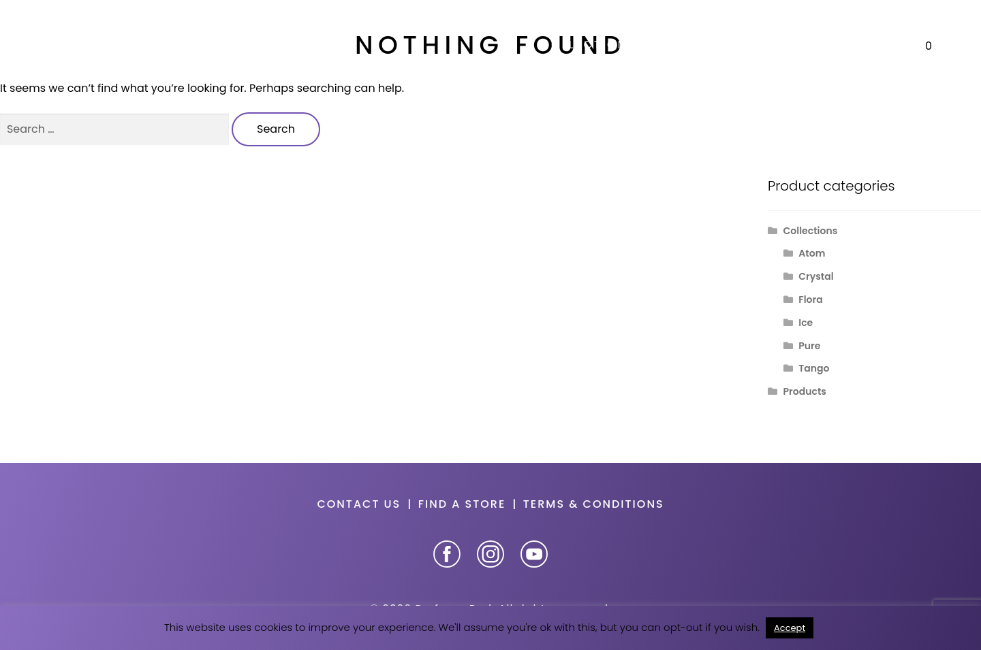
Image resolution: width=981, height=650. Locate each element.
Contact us (359, 504)
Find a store (462, 504)
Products (804, 391)
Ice (805, 322)
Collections (588, 44)
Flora (810, 299)
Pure (809, 346)
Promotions (827, 44)
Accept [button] (789, 627)
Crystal (815, 276)
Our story (718, 44)
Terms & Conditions (593, 504)
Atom (811, 253)
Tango (813, 368)
